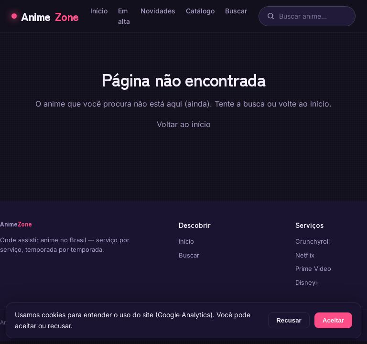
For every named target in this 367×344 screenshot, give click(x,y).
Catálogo (200, 11)
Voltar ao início (184, 124)
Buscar (236, 11)
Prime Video (313, 268)
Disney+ (307, 282)
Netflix (304, 255)
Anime (45, 16)
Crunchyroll (312, 241)
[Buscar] (307, 16)
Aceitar (333, 320)
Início (99, 11)
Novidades (157, 11)
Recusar (289, 320)
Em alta (124, 16)
